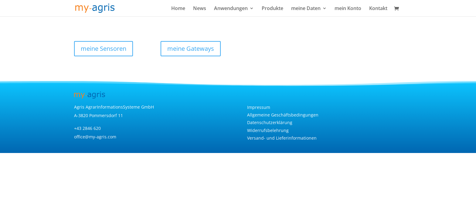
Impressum (258, 107)
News (199, 9)
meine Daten (306, 9)
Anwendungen (231, 9)
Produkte (272, 9)
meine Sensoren (103, 48)
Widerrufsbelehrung (268, 130)
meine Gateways (190, 48)
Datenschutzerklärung (269, 122)
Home (178, 9)
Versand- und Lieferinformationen (282, 138)
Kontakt (378, 9)
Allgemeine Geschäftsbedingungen (282, 115)
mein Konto (348, 9)
